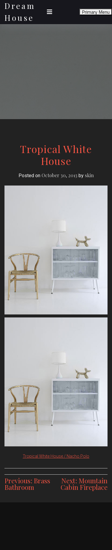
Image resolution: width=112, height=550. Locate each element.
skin (89, 175)
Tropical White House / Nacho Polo (56, 456)
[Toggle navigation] (49, 11)
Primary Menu (96, 12)
